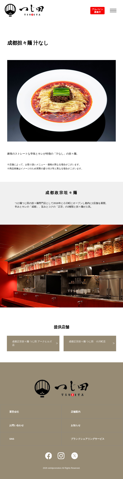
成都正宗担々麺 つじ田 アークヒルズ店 (32, 343)
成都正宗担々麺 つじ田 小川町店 (87, 341)
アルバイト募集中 (97, 10)
